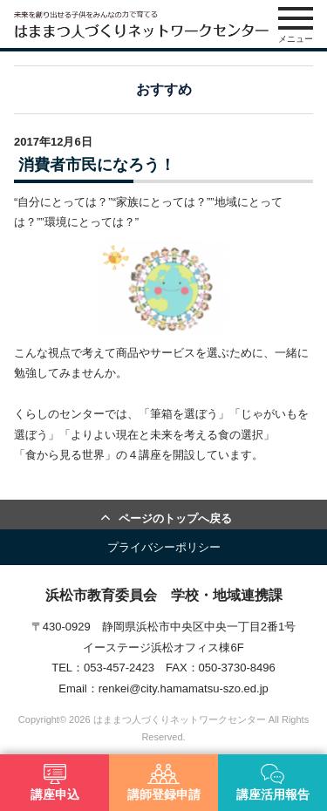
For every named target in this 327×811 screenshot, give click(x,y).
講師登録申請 (164, 782)
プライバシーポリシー (164, 547)
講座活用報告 (273, 782)
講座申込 (55, 782)
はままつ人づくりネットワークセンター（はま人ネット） (141, 24)
